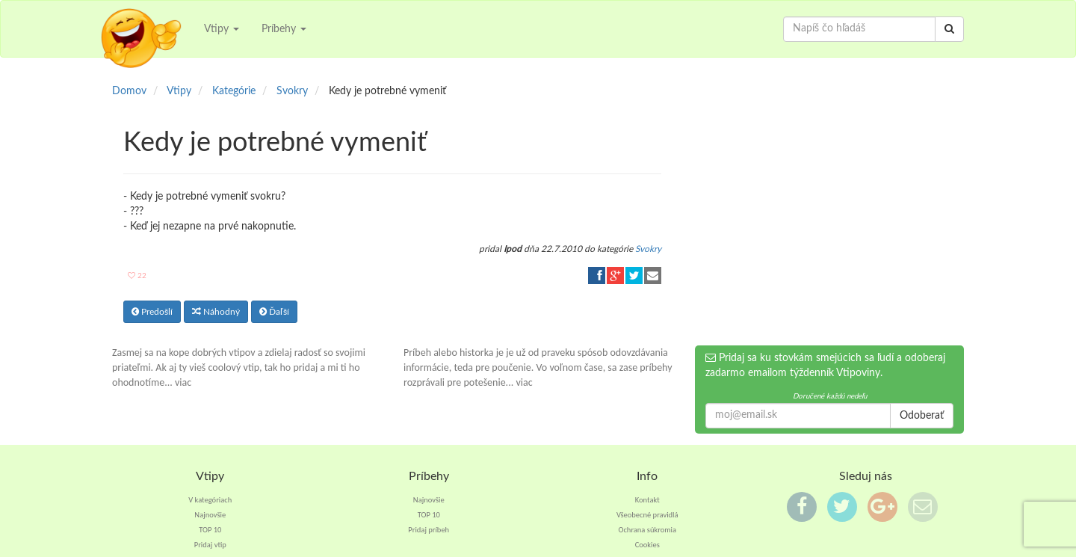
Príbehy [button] (284, 29)
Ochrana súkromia (647, 530)
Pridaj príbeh (428, 530)
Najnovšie (210, 515)
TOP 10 (210, 530)
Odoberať (922, 415)
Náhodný (216, 311)
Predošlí (152, 311)
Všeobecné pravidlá (647, 515)
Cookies (647, 545)
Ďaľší (274, 311)
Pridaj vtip (210, 545)
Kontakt (647, 500)
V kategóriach (210, 500)
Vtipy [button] (221, 29)
